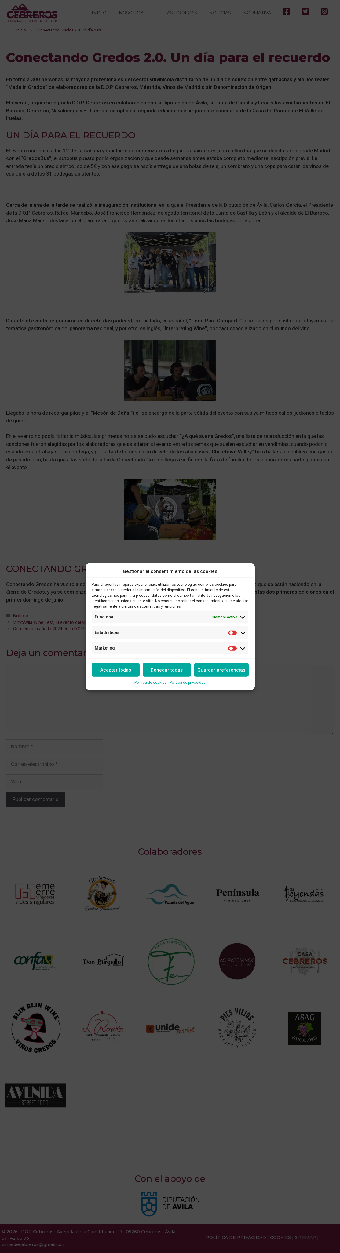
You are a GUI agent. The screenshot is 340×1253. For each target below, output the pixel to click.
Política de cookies (150, 682)
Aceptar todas (115, 669)
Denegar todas (167, 669)
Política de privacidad (188, 682)
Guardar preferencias (221, 669)
